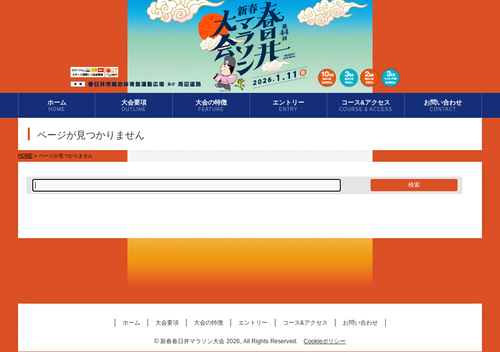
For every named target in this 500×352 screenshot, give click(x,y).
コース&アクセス (305, 322)
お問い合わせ (360, 322)
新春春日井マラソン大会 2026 (200, 341)
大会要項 (167, 322)
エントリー (253, 322)
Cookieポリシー (325, 341)
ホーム (131, 322)
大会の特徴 (208, 322)
